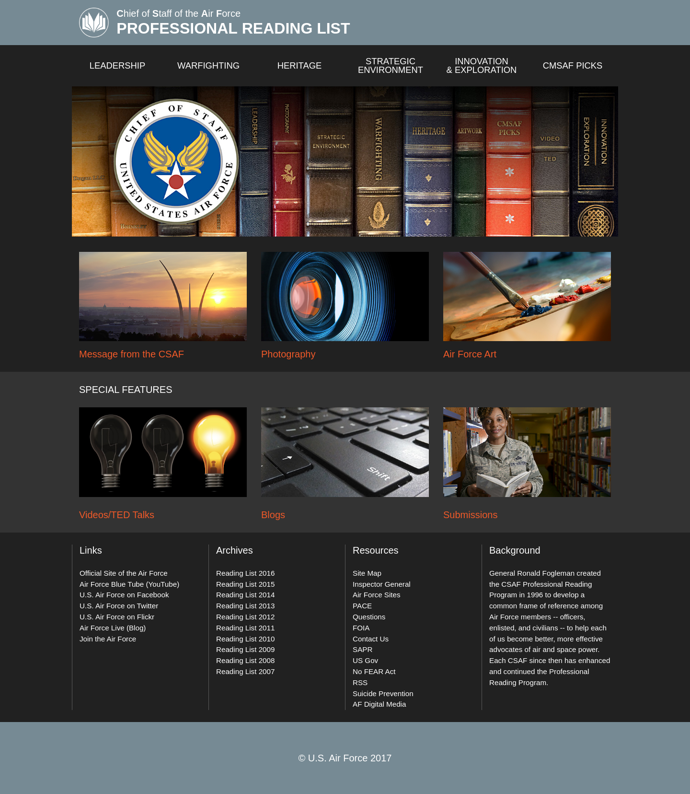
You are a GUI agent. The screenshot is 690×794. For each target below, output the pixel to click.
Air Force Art (469, 354)
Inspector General (382, 584)
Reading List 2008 (245, 660)
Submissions (470, 515)
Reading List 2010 (245, 639)
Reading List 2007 (245, 671)
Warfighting (208, 65)
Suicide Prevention (383, 693)
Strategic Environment (390, 66)
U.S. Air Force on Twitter (119, 606)
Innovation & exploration (482, 66)
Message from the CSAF (131, 354)
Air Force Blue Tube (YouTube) (129, 584)
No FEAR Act (374, 671)
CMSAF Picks (573, 65)
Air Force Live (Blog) (113, 628)
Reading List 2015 (245, 584)
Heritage (299, 65)
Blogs (273, 515)
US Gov (365, 660)
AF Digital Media (379, 704)
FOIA (361, 628)
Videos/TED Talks (116, 515)
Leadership (118, 65)
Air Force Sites (377, 595)
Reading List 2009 (245, 649)
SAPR (362, 649)
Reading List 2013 (245, 606)
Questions (369, 617)
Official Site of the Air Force (124, 573)
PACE (362, 606)
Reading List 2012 (245, 617)
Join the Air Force (108, 639)
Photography (288, 354)
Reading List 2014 (245, 595)
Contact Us (371, 639)
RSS (360, 682)
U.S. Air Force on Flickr (117, 617)
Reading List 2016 (245, 573)
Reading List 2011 (245, 628)
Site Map (367, 573)
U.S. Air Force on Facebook (124, 595)
